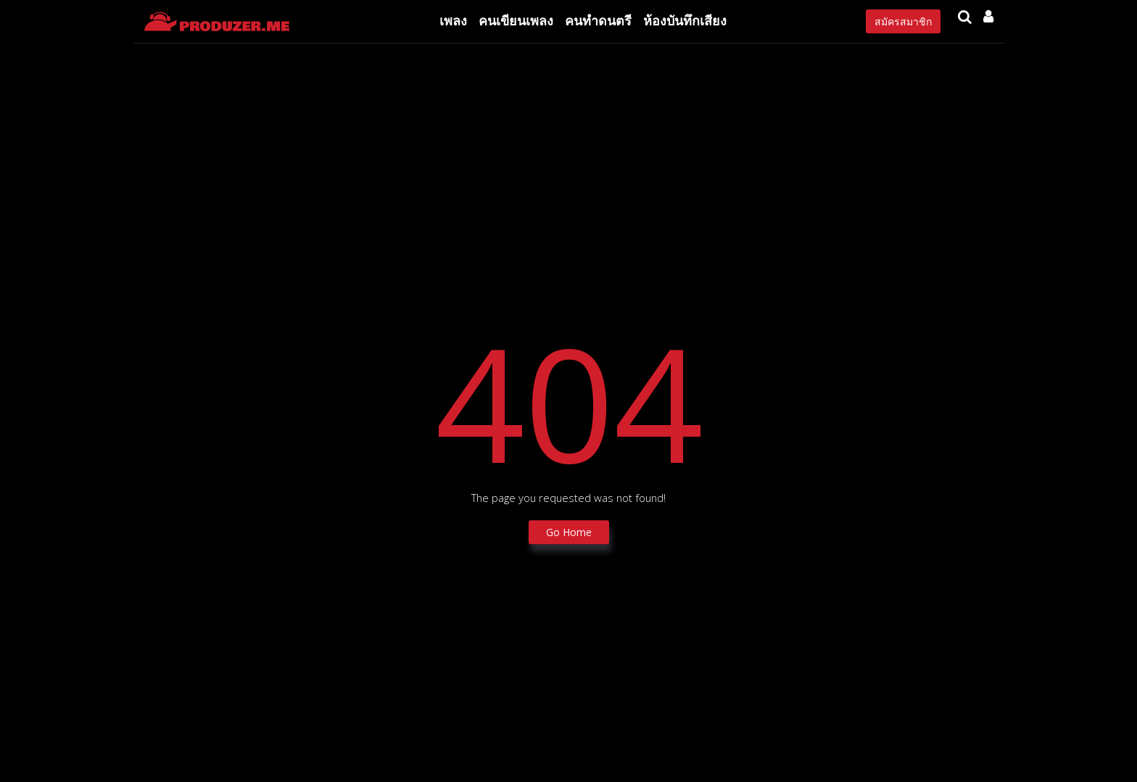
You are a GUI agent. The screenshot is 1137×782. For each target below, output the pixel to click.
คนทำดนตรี (598, 20)
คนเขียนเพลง (516, 20)
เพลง (453, 20)
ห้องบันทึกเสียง (685, 20)
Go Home (569, 533)
